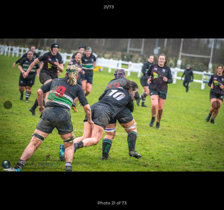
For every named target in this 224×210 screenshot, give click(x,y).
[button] (203, 8)
